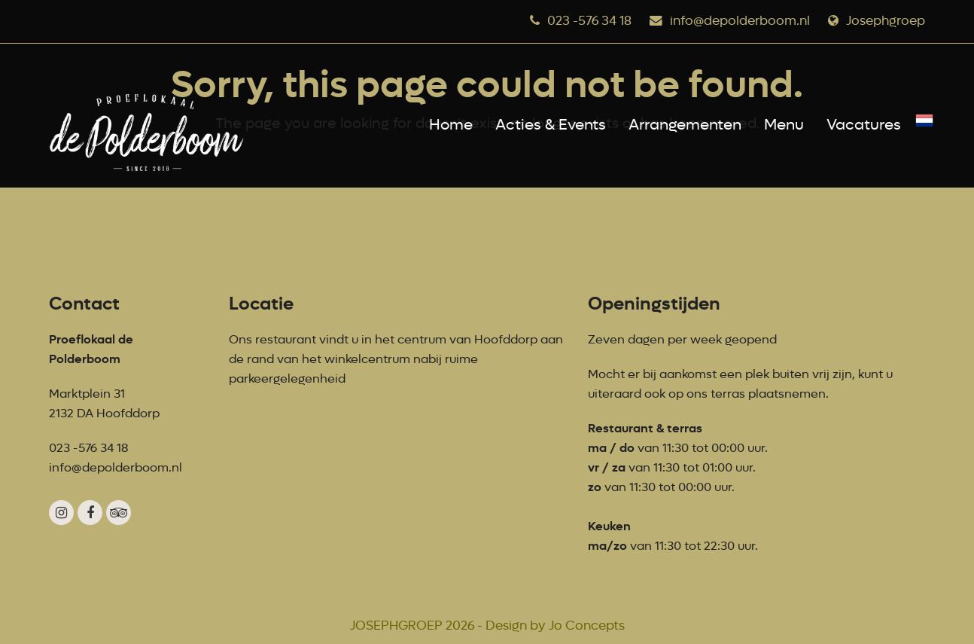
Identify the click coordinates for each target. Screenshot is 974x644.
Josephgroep (885, 21)
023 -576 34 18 (589, 21)
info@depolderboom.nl (740, 21)
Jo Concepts (587, 625)
